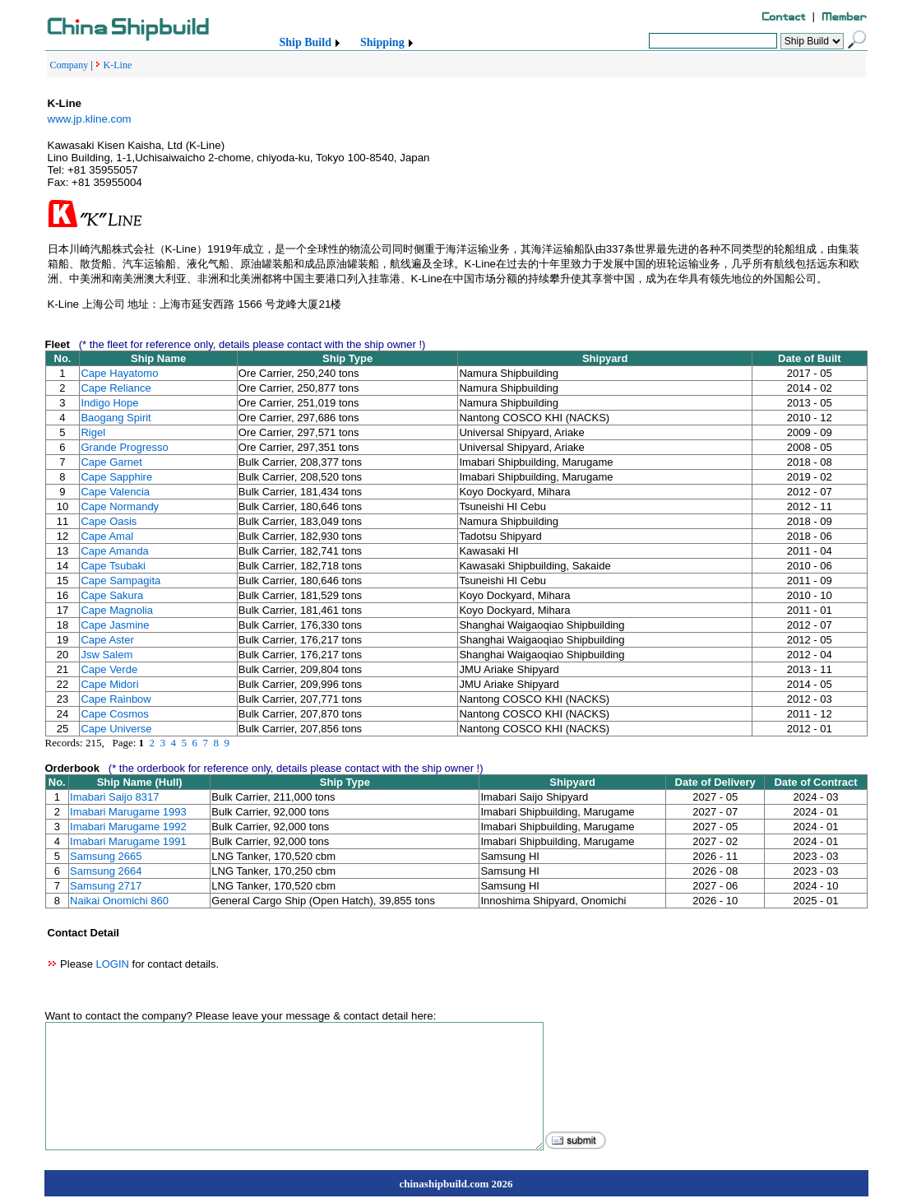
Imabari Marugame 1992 (128, 826)
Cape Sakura (112, 595)
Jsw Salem (106, 654)
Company (69, 65)
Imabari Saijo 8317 (114, 797)
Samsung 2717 (105, 886)
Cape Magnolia (116, 610)
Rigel (93, 432)
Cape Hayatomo (119, 373)
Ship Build (305, 42)
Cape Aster (107, 640)
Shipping (382, 42)
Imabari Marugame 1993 (128, 812)
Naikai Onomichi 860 (119, 900)
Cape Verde (109, 669)
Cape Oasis (109, 521)
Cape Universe (116, 728)
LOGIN (111, 964)
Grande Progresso (124, 447)
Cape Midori (109, 684)
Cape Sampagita (120, 580)
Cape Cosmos (114, 714)
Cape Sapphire (116, 477)
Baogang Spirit (115, 417)
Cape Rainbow (115, 699)
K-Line (118, 65)
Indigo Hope (109, 403)
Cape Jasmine (115, 625)
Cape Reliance (115, 388)
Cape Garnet (111, 462)
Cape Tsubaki (113, 566)
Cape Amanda (114, 551)
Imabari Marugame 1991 (128, 841)
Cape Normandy (120, 506)
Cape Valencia (115, 491)
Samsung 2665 (105, 856)
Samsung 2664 (105, 871)
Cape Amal (107, 536)
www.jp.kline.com (90, 119)
